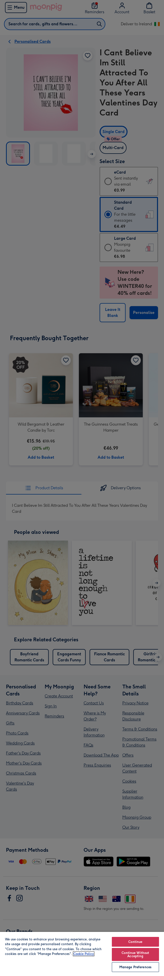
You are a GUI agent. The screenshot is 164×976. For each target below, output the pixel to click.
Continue (135, 942)
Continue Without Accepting (135, 954)
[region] (82, 953)
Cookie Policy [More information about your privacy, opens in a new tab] (83, 954)
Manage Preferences (135, 967)
